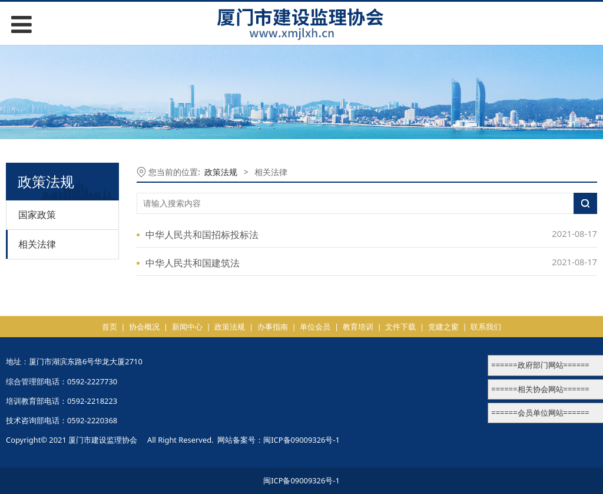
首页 (109, 326)
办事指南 (272, 326)
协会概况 (144, 326)
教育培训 (358, 326)
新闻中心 (187, 326)
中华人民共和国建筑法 (192, 262)
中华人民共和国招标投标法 (202, 234)
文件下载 (400, 326)
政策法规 (220, 171)
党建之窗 (443, 326)
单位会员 (315, 326)
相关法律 (37, 244)
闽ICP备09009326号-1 (301, 439)
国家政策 (37, 214)
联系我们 (486, 326)
